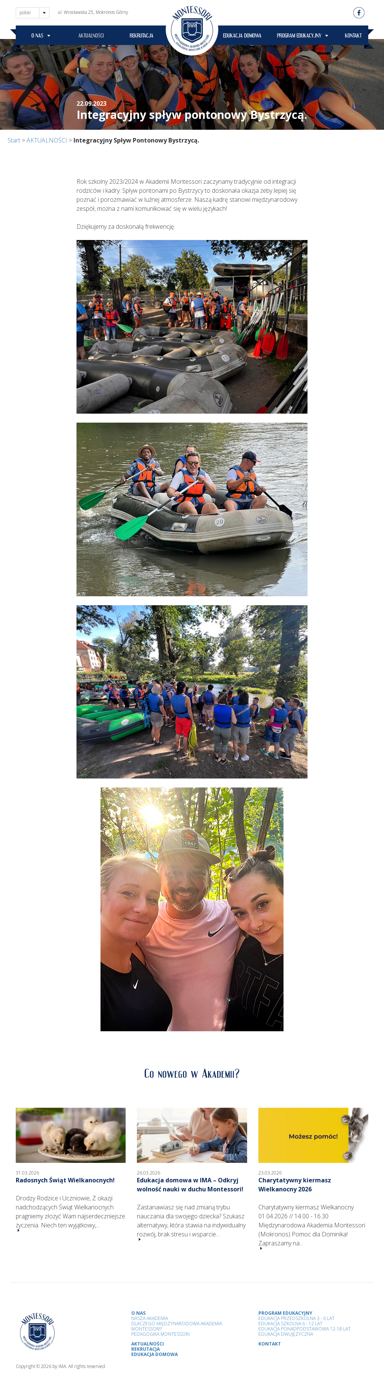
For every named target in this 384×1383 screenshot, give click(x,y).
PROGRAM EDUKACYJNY (299, 37)
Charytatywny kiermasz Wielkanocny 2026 (294, 1184)
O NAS (38, 37)
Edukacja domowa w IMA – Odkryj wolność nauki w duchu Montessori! (190, 1184)
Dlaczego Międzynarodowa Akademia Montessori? (176, 1326)
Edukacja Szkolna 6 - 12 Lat (290, 1323)
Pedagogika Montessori (160, 1334)
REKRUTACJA (141, 37)
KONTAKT (353, 37)
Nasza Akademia (149, 1318)
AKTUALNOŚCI (91, 37)
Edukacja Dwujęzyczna (285, 1334)
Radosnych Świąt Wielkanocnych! (65, 1180)
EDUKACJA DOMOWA (242, 37)
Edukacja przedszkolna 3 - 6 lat (296, 1318)
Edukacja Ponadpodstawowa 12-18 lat (304, 1329)
